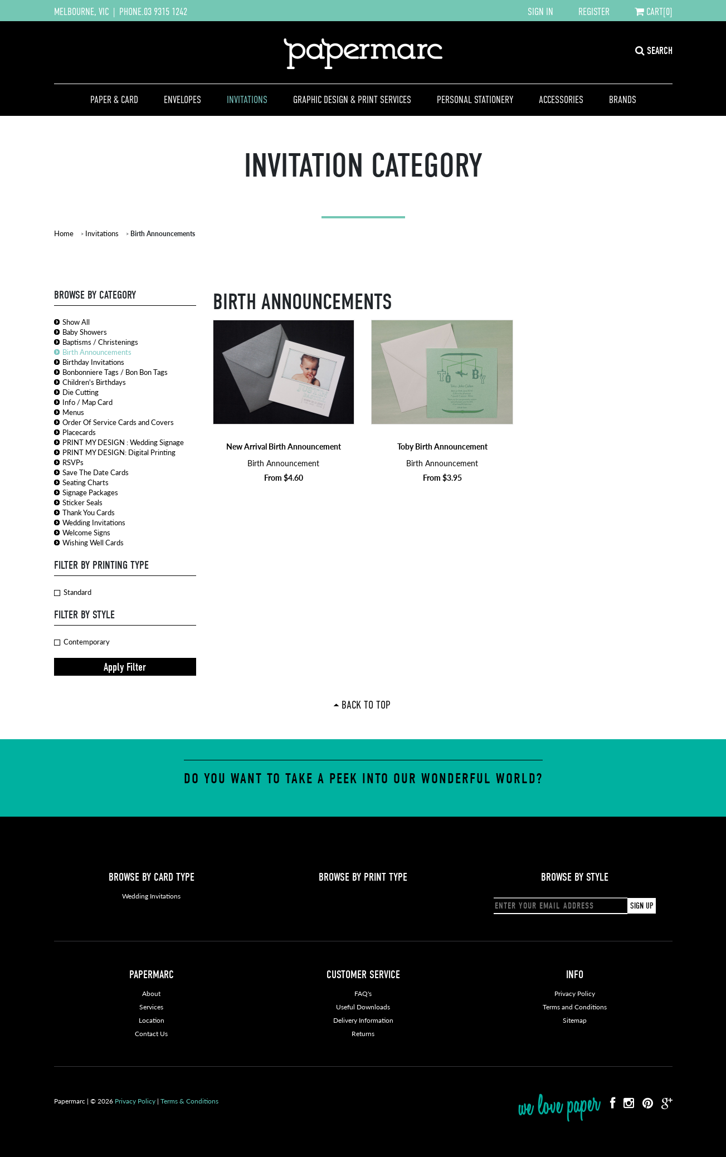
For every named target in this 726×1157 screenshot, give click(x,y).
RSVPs (73, 462)
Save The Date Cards (95, 472)
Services (151, 1007)
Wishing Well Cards (93, 542)
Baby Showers (84, 331)
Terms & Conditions (189, 1101)
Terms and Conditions (575, 1007)
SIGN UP (641, 906)
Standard (72, 592)
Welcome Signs (86, 532)
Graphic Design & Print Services (352, 100)
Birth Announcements (96, 351)
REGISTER (594, 12)
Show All (76, 321)
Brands (622, 100)
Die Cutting (80, 392)
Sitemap (575, 1020)
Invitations (247, 100)
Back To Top (366, 704)
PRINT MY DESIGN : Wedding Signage (123, 442)
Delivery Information (363, 1020)
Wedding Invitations (93, 522)
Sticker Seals (82, 502)
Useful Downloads (363, 1007)
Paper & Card (114, 100)
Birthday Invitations (93, 362)
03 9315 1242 (165, 12)
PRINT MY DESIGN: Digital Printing (119, 452)
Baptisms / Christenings (100, 341)
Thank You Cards (88, 512)
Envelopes (182, 100)
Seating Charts (85, 482)
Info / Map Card (87, 402)
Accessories (561, 100)
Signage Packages (90, 492)
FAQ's (363, 993)
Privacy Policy (574, 993)
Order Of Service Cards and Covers (118, 422)
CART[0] (654, 12)
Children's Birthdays (94, 382)
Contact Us (151, 1033)
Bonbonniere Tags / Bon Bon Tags (115, 372)
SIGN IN (540, 12)
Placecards (79, 432)
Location (151, 1020)
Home (64, 233)
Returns (363, 1033)
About (151, 993)
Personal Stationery (475, 100)
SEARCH (654, 51)
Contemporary (82, 642)
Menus (73, 412)
